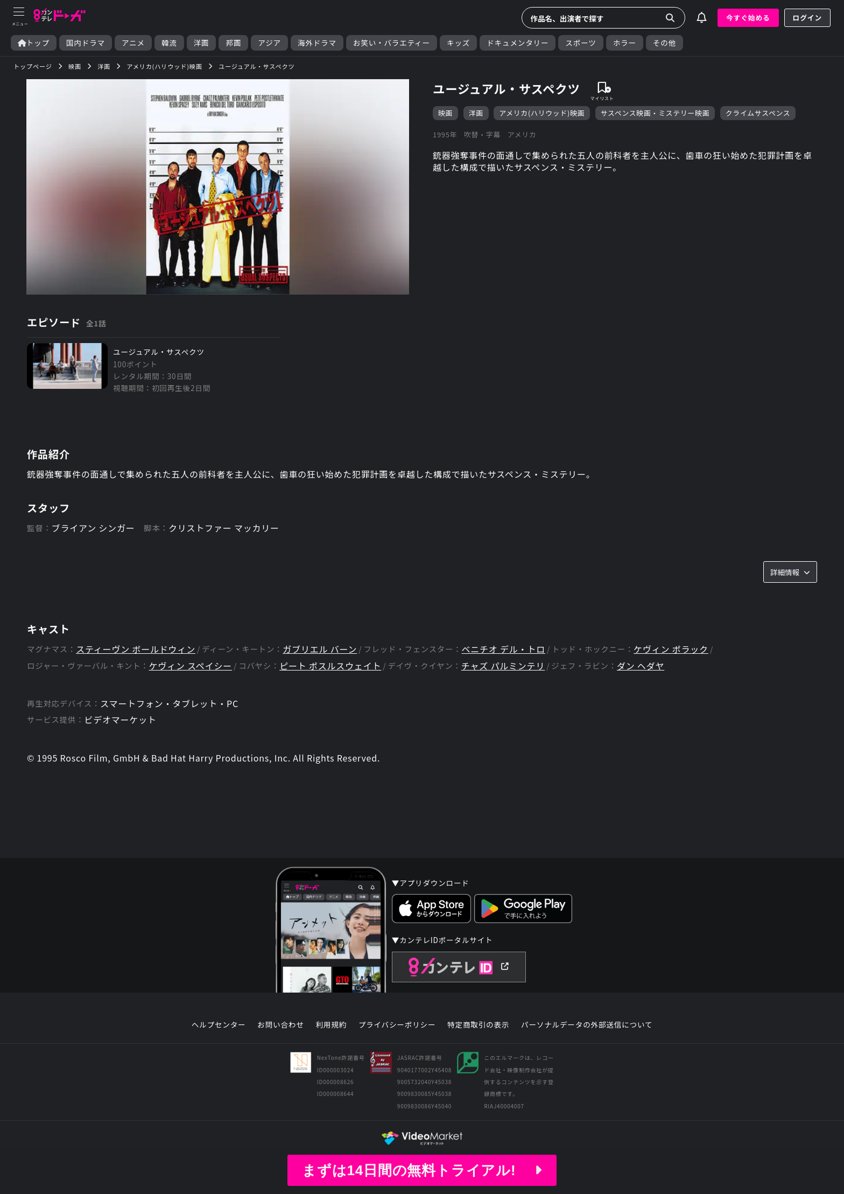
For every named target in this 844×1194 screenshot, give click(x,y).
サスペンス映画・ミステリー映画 (655, 113)
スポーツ (580, 43)
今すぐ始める (748, 17)
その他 (664, 43)
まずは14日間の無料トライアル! (422, 1170)
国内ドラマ (85, 43)
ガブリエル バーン (320, 649)
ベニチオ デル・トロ (503, 649)
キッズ (458, 43)
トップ (34, 43)
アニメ (133, 43)
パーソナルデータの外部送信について (586, 1025)
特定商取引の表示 (478, 1025)
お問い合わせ (280, 1025)
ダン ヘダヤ (640, 666)
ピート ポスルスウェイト (330, 666)
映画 (445, 113)
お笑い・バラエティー (391, 43)
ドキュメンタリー (517, 43)
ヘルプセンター (219, 1025)
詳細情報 (790, 572)
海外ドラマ (317, 43)
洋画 (201, 43)
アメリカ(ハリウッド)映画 (542, 113)
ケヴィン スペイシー (190, 666)
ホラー (624, 43)
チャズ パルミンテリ (503, 666)
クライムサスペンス (758, 113)
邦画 (233, 43)
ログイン (807, 17)
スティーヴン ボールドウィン (135, 649)
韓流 (169, 43)
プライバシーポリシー (397, 1025)
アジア (269, 43)
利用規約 (331, 1025)
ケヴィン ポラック (671, 649)
